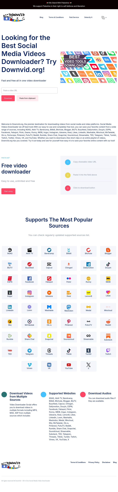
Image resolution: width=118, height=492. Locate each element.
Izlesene (49, 294)
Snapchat (49, 337)
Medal (88, 308)
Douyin (108, 265)
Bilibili (68, 251)
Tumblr (88, 351)
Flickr (68, 279)
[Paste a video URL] (29, 90)
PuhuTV (88, 322)
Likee (108, 294)
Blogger (108, 251)
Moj (10, 322)
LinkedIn (10, 308)
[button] (104, 17)
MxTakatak (29, 322)
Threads (49, 351)
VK (49, 366)
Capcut (49, 265)
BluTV (9, 265)
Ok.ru (49, 322)
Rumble (10, 337)
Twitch (108, 351)
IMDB (108, 279)
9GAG (9, 251)
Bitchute (88, 251)
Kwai (69, 294)
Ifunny (88, 279)
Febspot (49, 279)
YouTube (69, 366)
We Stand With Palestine (59, 3)
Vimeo (29, 366)
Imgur (9, 294)
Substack (108, 337)
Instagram (29, 294)
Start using (8, 191)
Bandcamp (49, 251)
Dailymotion (88, 265)
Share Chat (29, 337)
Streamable (88, 337)
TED (10, 351)
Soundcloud (69, 337)
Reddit (108, 322)
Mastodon (69, 308)
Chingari (68, 265)
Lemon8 (88, 294)
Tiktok (68, 351)
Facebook (29, 279)
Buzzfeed (29, 265)
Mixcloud (108, 308)
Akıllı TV (29, 251)
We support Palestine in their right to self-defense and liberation (59, 6)
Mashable (49, 308)
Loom (29, 308)
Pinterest (69, 322)
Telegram (29, 351)
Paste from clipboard (27, 98)
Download (8, 98)
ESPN (9, 279)
